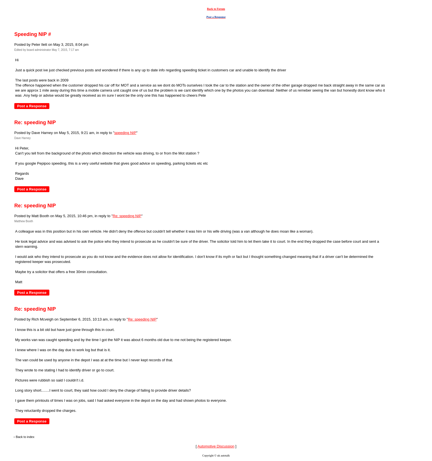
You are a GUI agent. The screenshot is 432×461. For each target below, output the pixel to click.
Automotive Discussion (216, 446)
